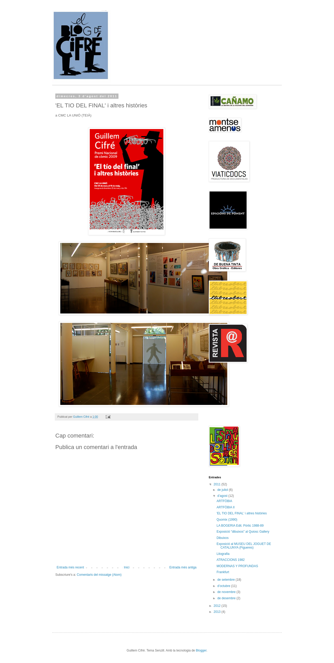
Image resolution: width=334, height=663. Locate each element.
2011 (218, 484)
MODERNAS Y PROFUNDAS (237, 566)
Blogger (201, 650)
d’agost (222, 496)
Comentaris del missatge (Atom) (99, 575)
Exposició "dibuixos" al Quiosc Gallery (243, 531)
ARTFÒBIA (224, 501)
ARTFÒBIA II (226, 507)
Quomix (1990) (227, 519)
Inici (126, 567)
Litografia (223, 554)
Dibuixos (223, 538)
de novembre (226, 592)
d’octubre (224, 586)
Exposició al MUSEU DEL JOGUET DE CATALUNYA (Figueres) (244, 545)
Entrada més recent (70, 567)
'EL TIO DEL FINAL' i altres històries (242, 513)
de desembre (226, 598)
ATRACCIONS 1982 (231, 560)
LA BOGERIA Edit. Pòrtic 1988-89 (240, 525)
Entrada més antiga (182, 567)
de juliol (223, 490)
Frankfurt (223, 572)
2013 (218, 612)
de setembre (226, 579)
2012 (218, 606)
